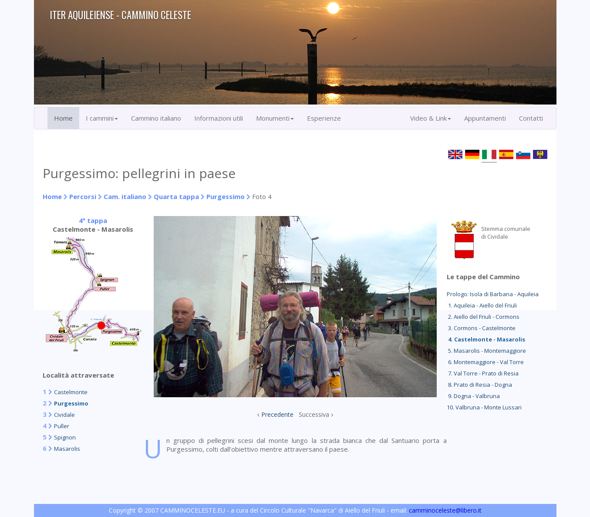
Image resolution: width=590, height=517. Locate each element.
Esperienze (324, 118)
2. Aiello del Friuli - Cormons (483, 317)
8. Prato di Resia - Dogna (479, 385)
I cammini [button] (102, 118)
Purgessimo (225, 196)
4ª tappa (93, 220)
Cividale (64, 415)
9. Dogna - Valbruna (473, 396)
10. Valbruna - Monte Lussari (484, 407)
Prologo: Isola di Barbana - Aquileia (493, 294)
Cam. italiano (125, 196)
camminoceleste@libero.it (445, 510)
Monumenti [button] (275, 118)
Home (63, 118)
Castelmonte (71, 392)
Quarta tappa (176, 196)
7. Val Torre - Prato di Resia (483, 373)
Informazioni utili (218, 118)
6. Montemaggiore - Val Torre (485, 362)
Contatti (531, 118)
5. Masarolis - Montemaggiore (486, 351)
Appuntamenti (485, 118)
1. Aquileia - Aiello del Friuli (482, 305)
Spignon (65, 437)
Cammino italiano (156, 118)
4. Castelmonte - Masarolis (486, 339)
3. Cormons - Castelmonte (481, 328)
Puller (61, 426)
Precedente (277, 414)
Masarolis (67, 449)
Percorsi (82, 196)
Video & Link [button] (430, 118)
